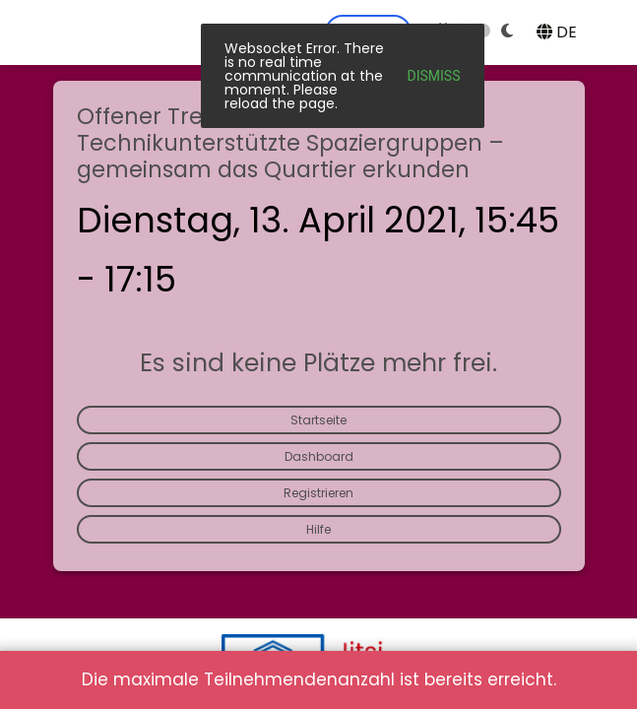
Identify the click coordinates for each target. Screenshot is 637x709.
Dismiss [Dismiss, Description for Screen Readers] (434, 76)
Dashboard (319, 456)
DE (557, 32)
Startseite (318, 420)
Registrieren (318, 492)
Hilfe (318, 529)
